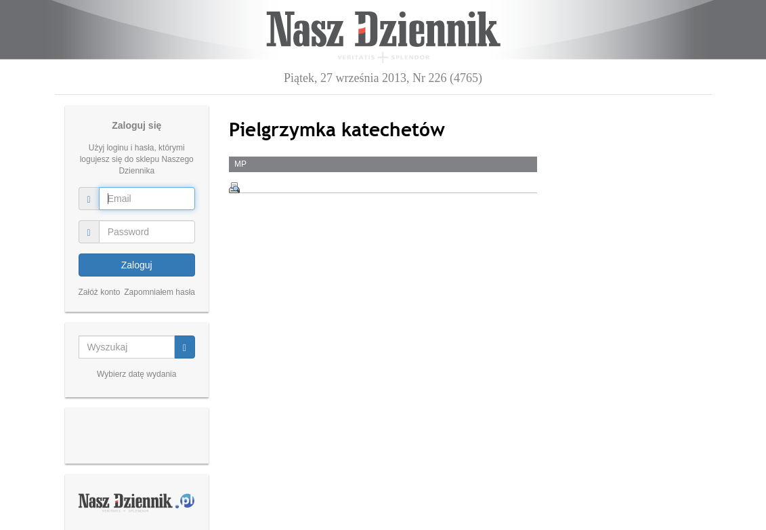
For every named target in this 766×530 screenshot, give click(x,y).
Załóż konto (100, 292)
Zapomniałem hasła (159, 292)
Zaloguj (136, 265)
